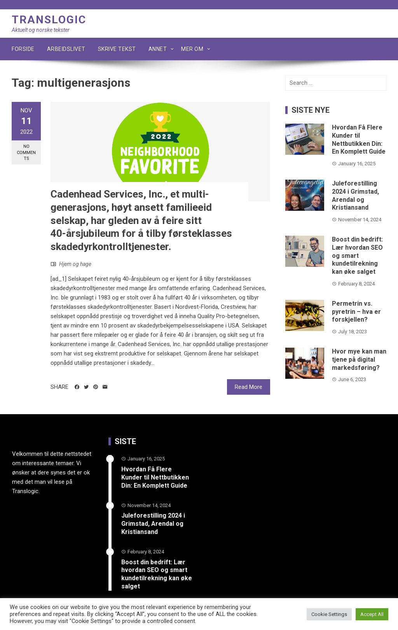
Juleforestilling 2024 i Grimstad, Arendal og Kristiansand (355, 195)
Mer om (192, 49)
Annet (157, 49)
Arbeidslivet (66, 49)
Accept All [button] (372, 614)
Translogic (49, 19)
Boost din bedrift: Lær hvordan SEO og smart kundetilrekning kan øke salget (357, 255)
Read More (248, 386)
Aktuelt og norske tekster (41, 30)
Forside (23, 49)
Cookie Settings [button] (329, 614)
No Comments (26, 152)
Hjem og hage (75, 264)
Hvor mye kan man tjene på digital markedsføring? (359, 359)
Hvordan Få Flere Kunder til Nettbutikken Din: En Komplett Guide (359, 139)
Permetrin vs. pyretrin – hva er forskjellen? (356, 312)
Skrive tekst (117, 49)
